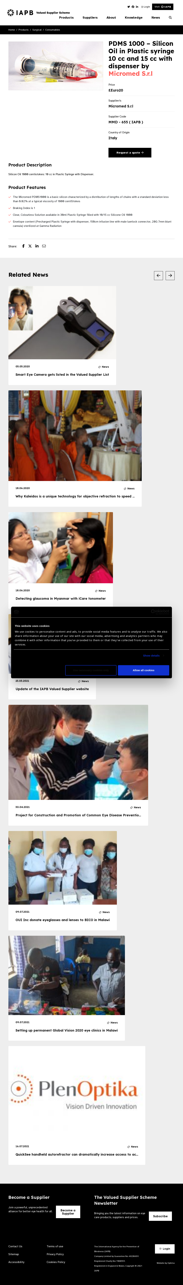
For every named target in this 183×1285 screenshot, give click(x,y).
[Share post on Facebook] (25, 246)
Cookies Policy (56, 1262)
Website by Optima (166, 1263)
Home (11, 29)
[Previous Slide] (158, 275)
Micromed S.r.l (130, 73)
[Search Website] (170, 18)
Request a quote (130, 152)
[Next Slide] (170, 275)
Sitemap (13, 1254)
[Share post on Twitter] (31, 246)
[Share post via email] (45, 246)
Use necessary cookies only (91, 670)
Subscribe (160, 1216)
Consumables (52, 29)
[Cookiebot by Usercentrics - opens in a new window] (153, 612)
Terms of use (55, 1246)
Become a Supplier (68, 1211)
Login (145, 6)
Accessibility (16, 1262)
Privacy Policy (55, 1254)
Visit (163, 6)
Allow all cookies (143, 670)
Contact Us (15, 1246)
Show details (151, 655)
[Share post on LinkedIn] (38, 246)
